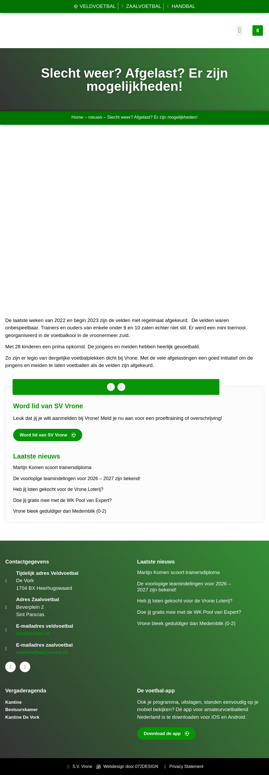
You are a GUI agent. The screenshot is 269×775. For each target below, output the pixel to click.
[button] (239, 30)
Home (77, 117)
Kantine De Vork (22, 717)
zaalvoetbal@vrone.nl (41, 652)
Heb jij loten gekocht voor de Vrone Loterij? (58, 489)
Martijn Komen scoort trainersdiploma (52, 467)
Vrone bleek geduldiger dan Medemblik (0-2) (59, 511)
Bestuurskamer (21, 709)
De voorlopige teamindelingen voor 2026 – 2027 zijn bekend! (76, 478)
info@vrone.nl (32, 633)
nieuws (95, 117)
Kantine (13, 702)
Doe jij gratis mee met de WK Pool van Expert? (62, 500)
